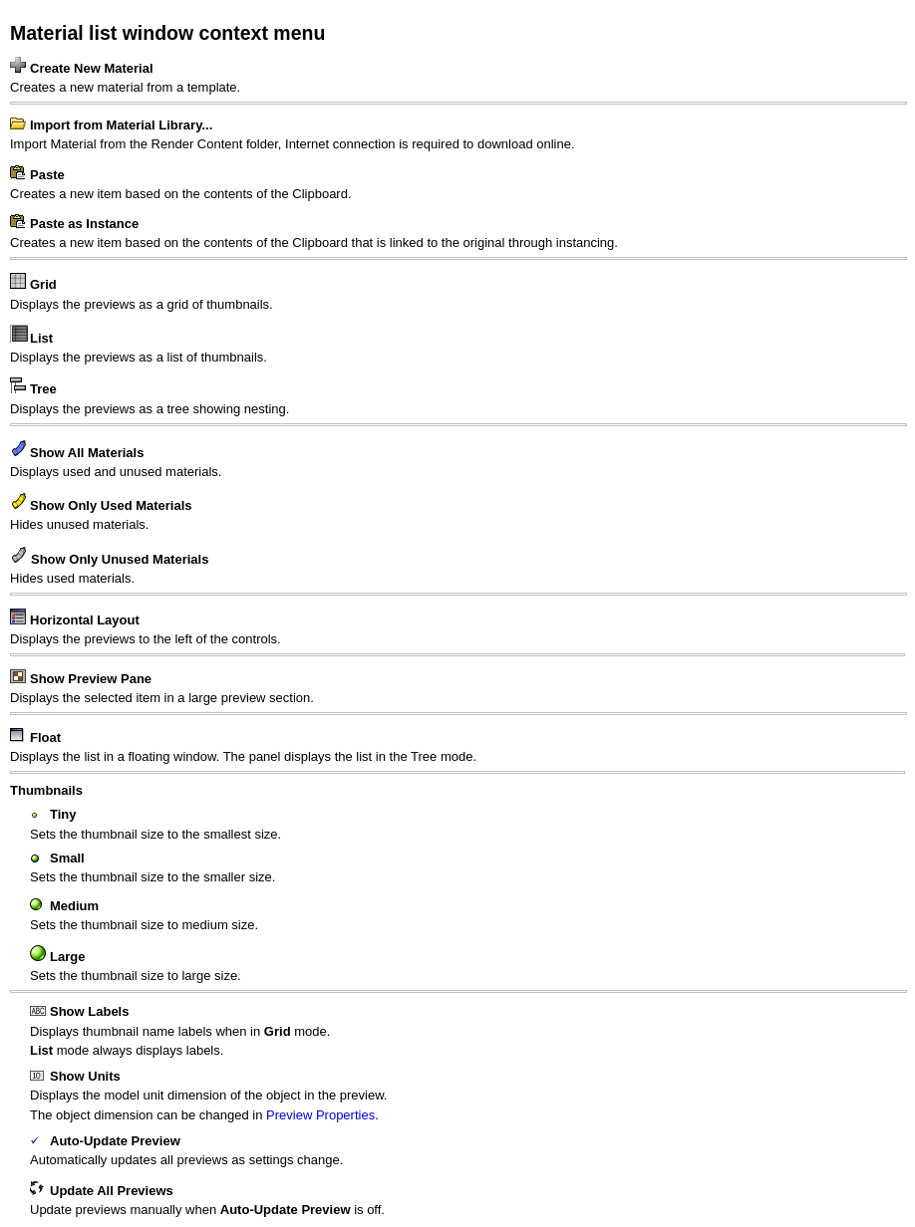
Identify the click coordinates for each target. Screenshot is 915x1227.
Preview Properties (320, 1114)
